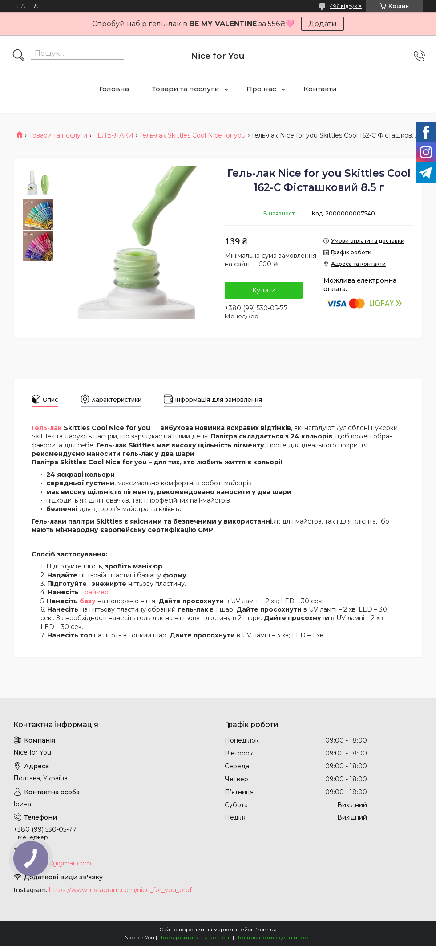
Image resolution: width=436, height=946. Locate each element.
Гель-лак (47, 428)
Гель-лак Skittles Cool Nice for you (193, 135)
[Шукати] (18, 56)
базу (88, 601)
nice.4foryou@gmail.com (52, 863)
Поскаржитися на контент (194, 937)
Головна (114, 89)
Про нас (261, 89)
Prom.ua (265, 929)
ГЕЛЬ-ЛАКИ (113, 135)
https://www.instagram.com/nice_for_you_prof (120, 890)
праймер (95, 592)
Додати (322, 24)
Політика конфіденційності (273, 937)
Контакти (320, 89)
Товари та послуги (185, 89)
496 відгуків (346, 6)
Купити (263, 290)
